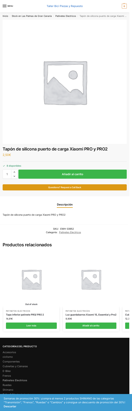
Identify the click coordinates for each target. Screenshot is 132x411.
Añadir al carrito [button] (90, 325)
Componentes (11, 361)
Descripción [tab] (65, 204)
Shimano (8, 389)
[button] (124, 6)
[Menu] (8, 6)
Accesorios (9, 352)
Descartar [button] (10, 406)
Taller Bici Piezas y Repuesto (65, 6)
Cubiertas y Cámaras (15, 366)
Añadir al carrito (72, 174)
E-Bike (7, 370)
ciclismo (8, 356)
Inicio (5, 16)
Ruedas (7, 384)
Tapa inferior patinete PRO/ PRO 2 (25, 314)
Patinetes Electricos (65, 16)
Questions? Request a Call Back (64, 187)
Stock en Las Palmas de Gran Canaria (32, 16)
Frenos (7, 375)
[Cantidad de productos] (7, 174)
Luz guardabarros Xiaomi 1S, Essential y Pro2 (91, 314)
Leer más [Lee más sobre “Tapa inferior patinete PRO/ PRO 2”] (31, 325)
